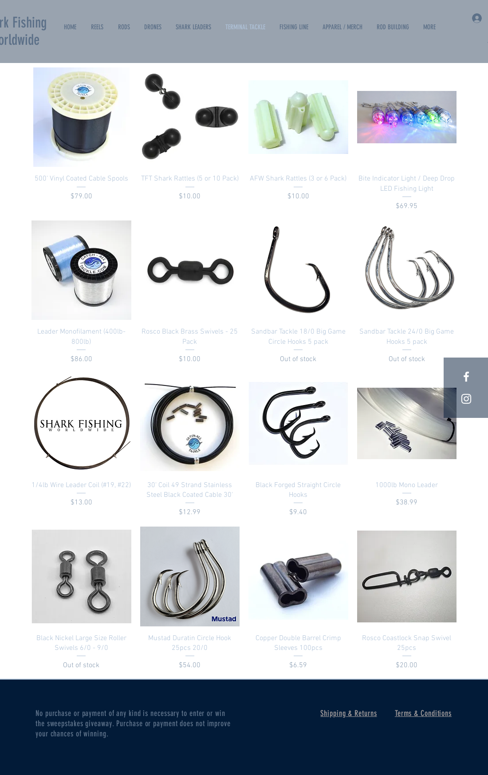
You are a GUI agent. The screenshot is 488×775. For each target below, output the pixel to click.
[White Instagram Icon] (466, 398)
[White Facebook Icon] (466, 376)
